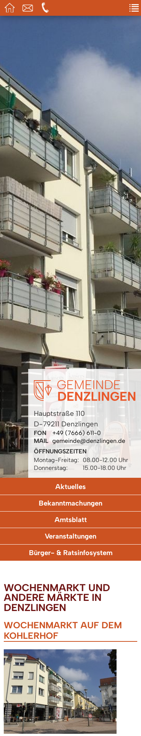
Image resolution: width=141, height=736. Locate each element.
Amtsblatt (71, 519)
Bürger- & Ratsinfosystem (70, 552)
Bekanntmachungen (70, 503)
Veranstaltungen (70, 536)
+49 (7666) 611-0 (76, 432)
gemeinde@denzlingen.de (88, 440)
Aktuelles (70, 486)
